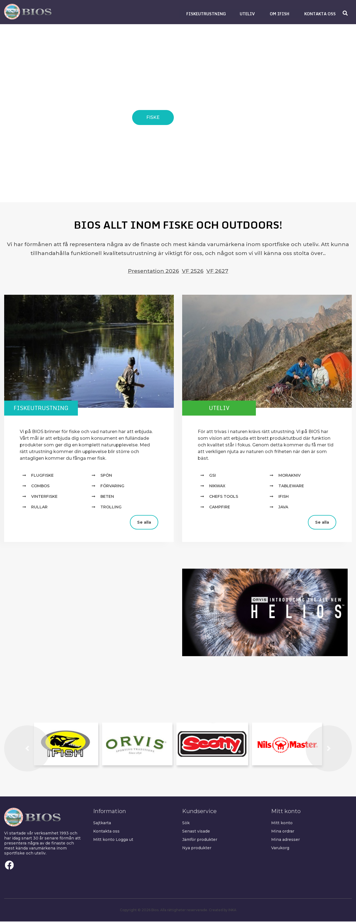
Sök (186, 823)
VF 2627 (217, 271)
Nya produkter (196, 848)
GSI (212, 475)
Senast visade (196, 831)
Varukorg (280, 848)
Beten (107, 496)
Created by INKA (222, 910)
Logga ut (124, 840)
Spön (106, 475)
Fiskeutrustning (46, 408)
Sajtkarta (102, 823)
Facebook (9, 865)
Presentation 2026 (153, 271)
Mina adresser (285, 840)
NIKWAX (217, 486)
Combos (40, 486)
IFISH (283, 496)
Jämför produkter (199, 840)
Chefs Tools (223, 496)
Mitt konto (104, 840)
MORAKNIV (289, 475)
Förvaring (112, 486)
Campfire (219, 507)
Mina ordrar (282, 831)
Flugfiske (42, 475)
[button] (206, 13)
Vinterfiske (44, 496)
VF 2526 (193, 271)
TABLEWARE (291, 486)
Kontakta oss (106, 831)
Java (283, 507)
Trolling (111, 507)
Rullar (39, 507)
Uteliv (224, 408)
